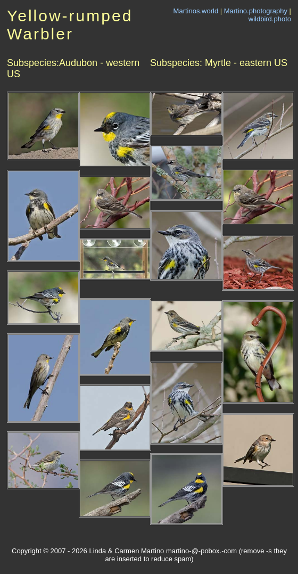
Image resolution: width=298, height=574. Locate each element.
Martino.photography (255, 11)
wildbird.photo (270, 19)
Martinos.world (196, 11)
